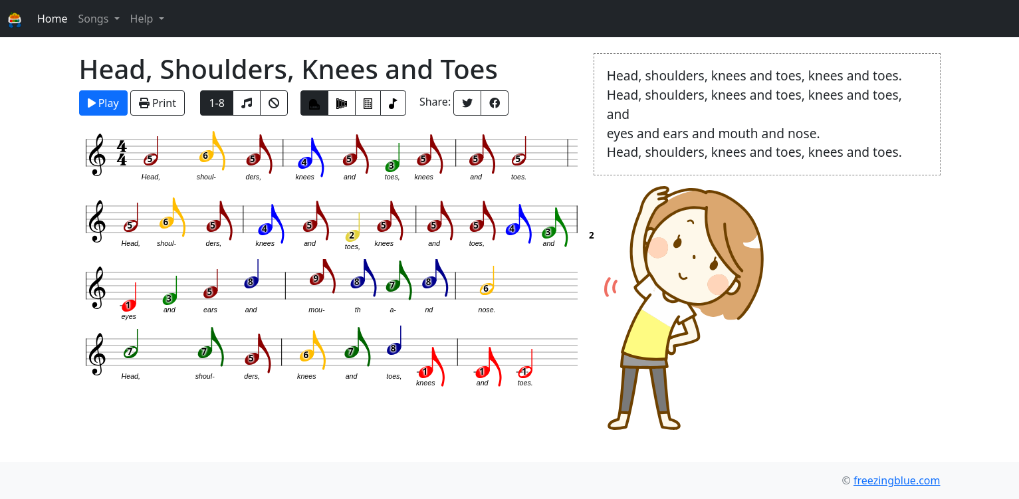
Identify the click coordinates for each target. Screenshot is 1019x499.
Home (52, 18)
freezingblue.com (897, 480)
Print (157, 103)
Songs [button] (94, 18)
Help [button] (143, 18)
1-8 (216, 103)
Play (103, 103)
